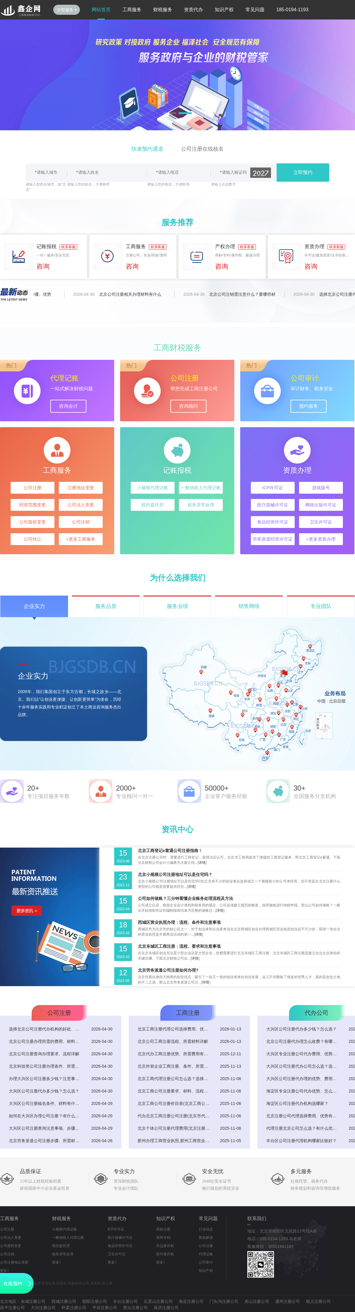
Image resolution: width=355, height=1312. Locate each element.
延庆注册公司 (166, 1307)
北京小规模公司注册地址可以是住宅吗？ (175, 874)
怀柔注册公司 (74, 1307)
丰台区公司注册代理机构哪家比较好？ (301, 1140)
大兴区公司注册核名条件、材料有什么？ (46, 1103)
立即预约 (302, 172)
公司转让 (32, 539)
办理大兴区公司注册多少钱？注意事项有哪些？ (46, 1078)
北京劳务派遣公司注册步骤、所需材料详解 (46, 1140)
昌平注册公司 (12, 1307)
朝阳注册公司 (94, 1301)
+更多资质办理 (320, 539)
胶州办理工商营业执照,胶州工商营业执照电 (175, 1140)
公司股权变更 (32, 521)
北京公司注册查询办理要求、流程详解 (44, 1053)
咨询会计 (68, 406)
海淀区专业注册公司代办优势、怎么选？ (303, 1091)
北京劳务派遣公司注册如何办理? (168, 970)
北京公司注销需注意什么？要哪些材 (245, 294)
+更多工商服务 (80, 539)
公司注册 (32, 487)
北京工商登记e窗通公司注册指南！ (170, 850)
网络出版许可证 (320, 504)
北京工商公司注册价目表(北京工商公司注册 (175, 1103)
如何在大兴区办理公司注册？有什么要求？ (46, 1115)
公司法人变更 (80, 504)
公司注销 (81, 521)
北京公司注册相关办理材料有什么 (133, 294)
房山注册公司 (256, 1301)
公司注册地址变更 (14, 1262)
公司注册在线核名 (202, 149)
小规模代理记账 (152, 487)
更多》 (5, 1271)
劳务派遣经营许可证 (273, 539)
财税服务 (162, 9)
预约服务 (308, 406)
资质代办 (193, 9)
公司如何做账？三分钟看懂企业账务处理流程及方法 (185, 898)
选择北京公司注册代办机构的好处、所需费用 (46, 1029)
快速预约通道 (147, 149)
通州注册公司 (287, 1301)
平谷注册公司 (104, 1307)
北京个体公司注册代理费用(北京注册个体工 (175, 1128)
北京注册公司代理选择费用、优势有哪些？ (303, 1115)
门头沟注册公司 (223, 1301)
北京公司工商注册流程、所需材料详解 (173, 1041)
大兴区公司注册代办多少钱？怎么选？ (44, 1091)
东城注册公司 (33, 1301)
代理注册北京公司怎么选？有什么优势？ (303, 1128)
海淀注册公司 (191, 1301)
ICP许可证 (272, 487)
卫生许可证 (321, 521)
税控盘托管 (152, 504)
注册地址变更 (80, 487)
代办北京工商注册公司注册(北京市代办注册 (175, 1115)
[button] (169, 113)
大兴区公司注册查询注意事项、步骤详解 (46, 1128)
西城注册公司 (63, 1301)
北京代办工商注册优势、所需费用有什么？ (175, 1053)
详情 (202, 863)
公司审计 (206, 1262)
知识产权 (224, 9)
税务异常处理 (201, 504)
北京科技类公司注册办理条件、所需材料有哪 (46, 1066)
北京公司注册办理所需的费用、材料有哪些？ (46, 1041)
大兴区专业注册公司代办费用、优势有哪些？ (303, 1053)
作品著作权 (165, 1246)
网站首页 (101, 9)
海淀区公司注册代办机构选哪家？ (297, 1103)
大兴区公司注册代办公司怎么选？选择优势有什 (303, 1066)
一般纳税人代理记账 (201, 487)
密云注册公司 (135, 1307)
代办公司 (316, 1012)
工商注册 (188, 1012)
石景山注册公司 (158, 1301)
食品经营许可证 (272, 521)
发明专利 (163, 1237)
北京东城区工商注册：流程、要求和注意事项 (179, 946)
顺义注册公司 (318, 1301)
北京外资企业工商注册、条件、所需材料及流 (175, 1066)
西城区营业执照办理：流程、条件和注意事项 (179, 922)
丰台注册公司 (125, 1301)
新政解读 (206, 1237)
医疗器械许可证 (272, 504)
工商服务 (131, 9)
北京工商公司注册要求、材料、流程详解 (175, 1091)
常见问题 (255, 9)
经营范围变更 (32, 504)
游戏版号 (321, 487)
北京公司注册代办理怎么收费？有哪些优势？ (303, 1041)
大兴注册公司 (43, 1307)
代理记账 (206, 1254)
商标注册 (163, 1229)
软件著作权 (165, 1254)
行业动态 (206, 1229)
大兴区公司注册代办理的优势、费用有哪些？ (303, 1078)
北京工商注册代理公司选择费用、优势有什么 (175, 1029)
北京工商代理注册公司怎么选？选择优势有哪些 (175, 1078)
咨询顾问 (188, 406)
